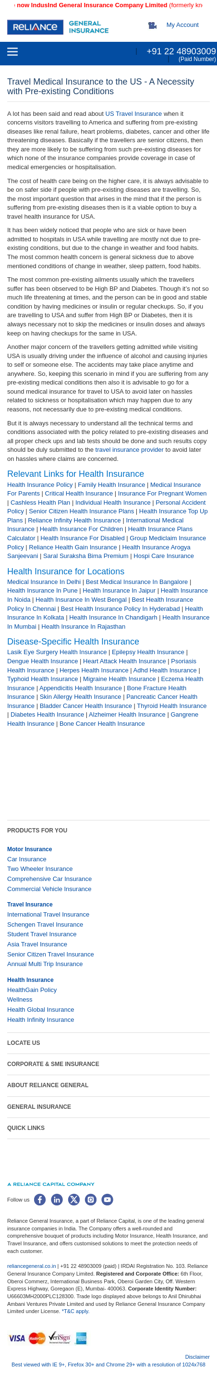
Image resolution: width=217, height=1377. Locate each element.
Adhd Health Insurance (165, 670)
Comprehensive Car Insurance (49, 878)
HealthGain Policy (32, 989)
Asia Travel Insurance (37, 944)
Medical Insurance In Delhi (44, 581)
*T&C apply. (76, 1311)
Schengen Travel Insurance (45, 924)
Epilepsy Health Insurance (148, 652)
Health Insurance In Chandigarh (113, 617)
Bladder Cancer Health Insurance (86, 705)
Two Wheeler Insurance (40, 868)
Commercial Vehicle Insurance (49, 889)
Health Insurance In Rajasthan (83, 626)
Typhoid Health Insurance (42, 678)
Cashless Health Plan (40, 502)
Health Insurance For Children (81, 529)
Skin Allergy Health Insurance (80, 696)
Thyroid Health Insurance (171, 705)
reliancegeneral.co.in (32, 1266)
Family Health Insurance (111, 484)
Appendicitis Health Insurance (80, 688)
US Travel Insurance (134, 113)
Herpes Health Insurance (94, 670)
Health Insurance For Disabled (82, 538)
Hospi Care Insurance (163, 555)
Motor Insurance (29, 849)
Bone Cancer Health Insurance (102, 723)
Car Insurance (27, 859)
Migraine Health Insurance (119, 678)
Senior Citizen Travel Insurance (50, 954)
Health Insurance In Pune (42, 590)
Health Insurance (30, 980)
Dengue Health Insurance (42, 661)
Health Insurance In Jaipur (119, 590)
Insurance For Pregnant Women (162, 493)
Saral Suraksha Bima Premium (86, 555)
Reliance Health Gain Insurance (73, 547)
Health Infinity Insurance (41, 1019)
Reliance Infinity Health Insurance (74, 520)
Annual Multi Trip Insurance (45, 964)
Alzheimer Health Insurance (127, 714)
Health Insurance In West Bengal (81, 599)
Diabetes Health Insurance (47, 714)
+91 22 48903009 (181, 51)
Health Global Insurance (41, 1009)
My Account (183, 24)
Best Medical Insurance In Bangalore (137, 581)
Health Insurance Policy (40, 484)
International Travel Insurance (48, 914)
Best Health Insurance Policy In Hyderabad (120, 608)
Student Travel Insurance (42, 934)
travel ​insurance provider (130, 449)
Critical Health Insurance (79, 493)
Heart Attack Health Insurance (124, 661)
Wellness (20, 999)
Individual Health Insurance (113, 502)
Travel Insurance (30, 904)
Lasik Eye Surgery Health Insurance (57, 652)
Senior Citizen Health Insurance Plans (81, 511)
